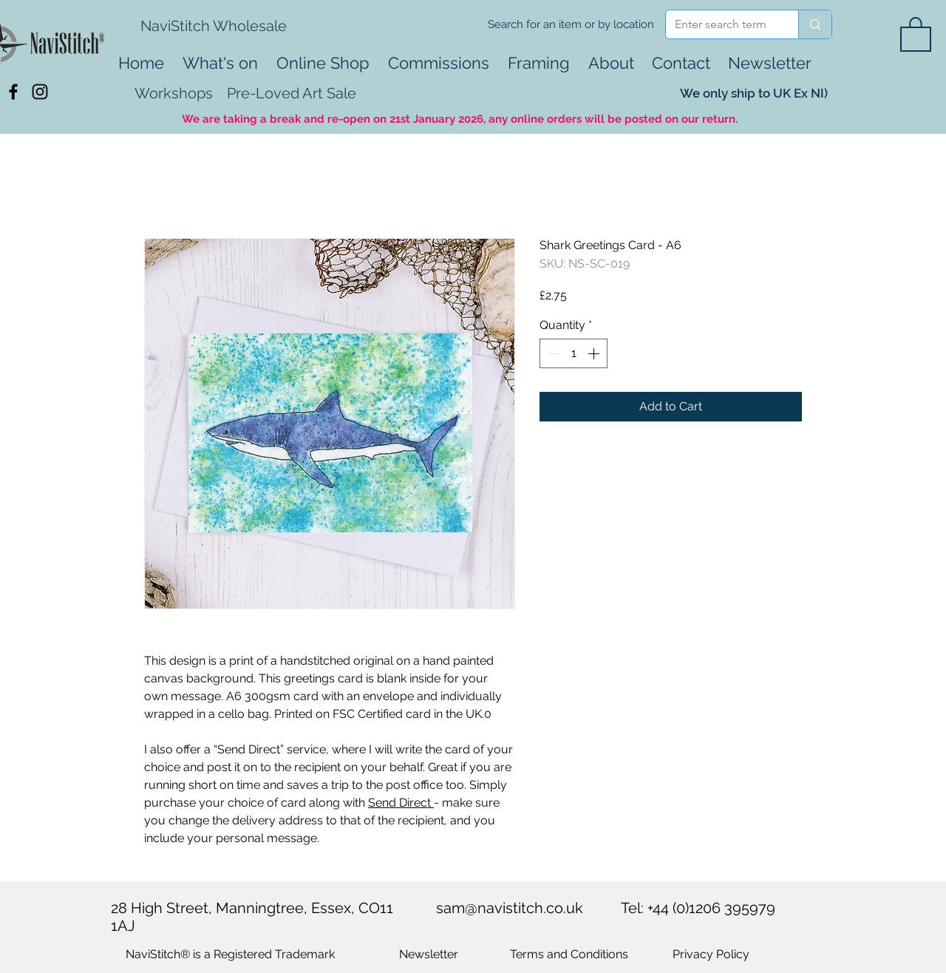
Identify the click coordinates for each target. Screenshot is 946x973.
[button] (915, 33)
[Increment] (595, 353)
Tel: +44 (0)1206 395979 (698, 908)
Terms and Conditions (569, 954)
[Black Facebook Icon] (13, 91)
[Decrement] (552, 353)
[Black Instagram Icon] (40, 91)
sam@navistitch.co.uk (509, 908)
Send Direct (401, 803)
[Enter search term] (721, 24)
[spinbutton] (573, 353)
